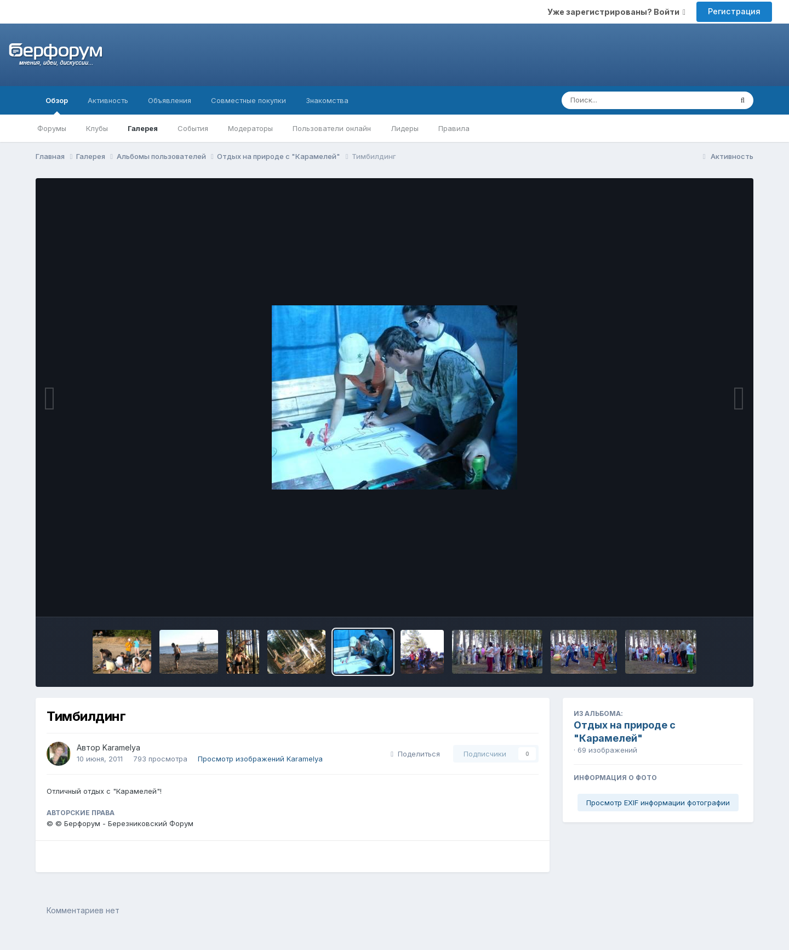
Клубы (97, 128)
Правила (454, 128)
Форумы (51, 128)
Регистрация (734, 11)
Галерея (143, 128)
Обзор (56, 105)
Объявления (169, 100)
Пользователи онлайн (332, 128)
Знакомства (327, 100)
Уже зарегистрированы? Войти (616, 11)
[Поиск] (626, 100)
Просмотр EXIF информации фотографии (658, 802)
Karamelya (121, 747)
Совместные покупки (248, 100)
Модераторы (250, 128)
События (193, 128)
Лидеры (405, 128)
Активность (108, 100)
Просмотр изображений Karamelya (260, 758)
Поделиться (415, 753)
